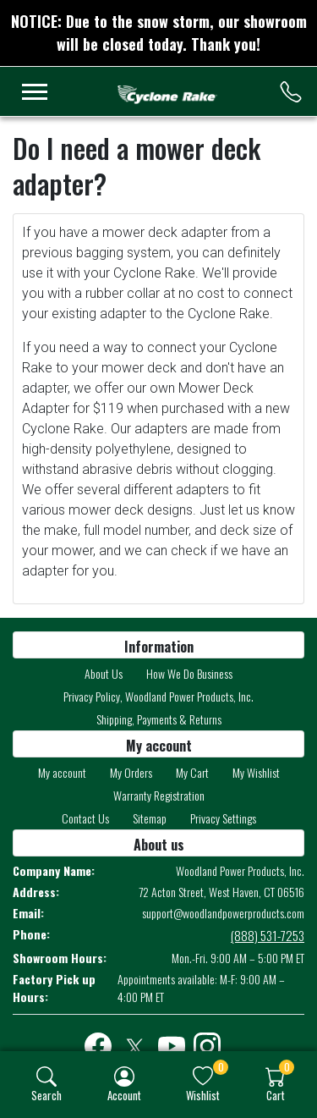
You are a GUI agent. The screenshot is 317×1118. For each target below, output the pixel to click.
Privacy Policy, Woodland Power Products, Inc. (158, 696)
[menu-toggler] (35, 92)
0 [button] (221, 1067)
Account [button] (124, 1095)
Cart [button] (275, 1095)
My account (62, 772)
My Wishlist (256, 772)
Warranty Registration (159, 795)
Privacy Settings (223, 818)
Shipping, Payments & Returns (158, 719)
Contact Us (85, 818)
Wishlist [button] (203, 1095)
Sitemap (150, 818)
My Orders (131, 772)
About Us (104, 673)
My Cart (192, 772)
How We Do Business (189, 673)
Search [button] (46, 1095)
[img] (46, 1076)
